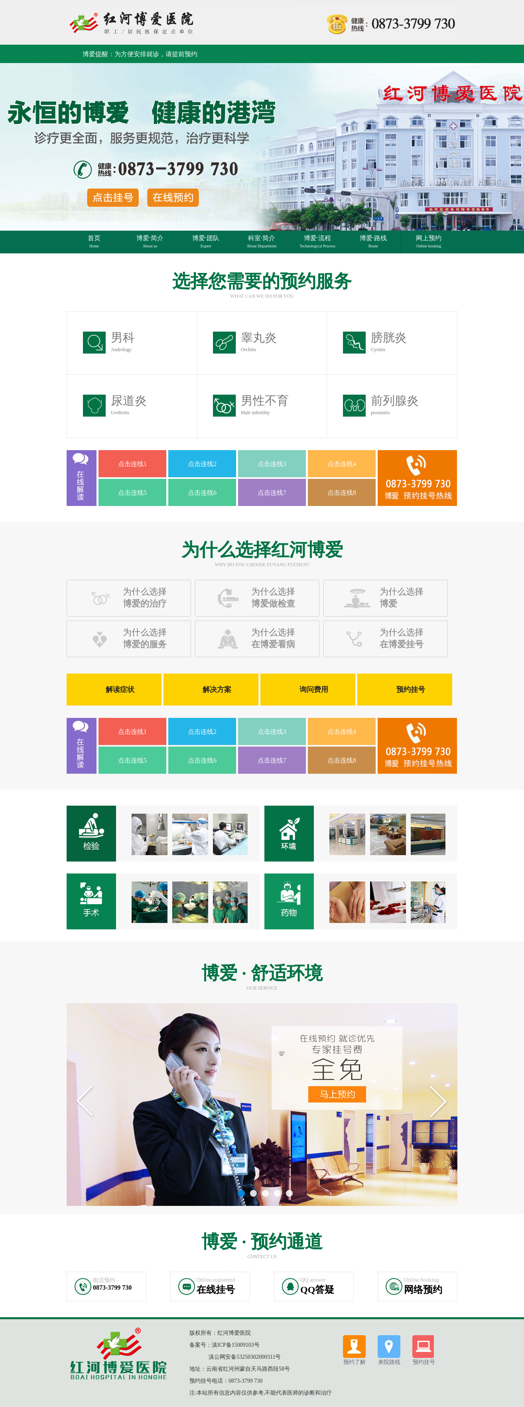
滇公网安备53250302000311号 (245, 1357)
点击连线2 (202, 463)
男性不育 (265, 404)
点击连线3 (272, 463)
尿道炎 (129, 404)
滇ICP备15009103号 (236, 1345)
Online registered (216, 1280)
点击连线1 (132, 463)
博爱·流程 (317, 241)
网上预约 (428, 241)
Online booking (421, 1280)
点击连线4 (341, 463)
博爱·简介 (150, 241)
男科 (123, 341)
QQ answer (312, 1280)
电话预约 (104, 1280)
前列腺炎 (395, 404)
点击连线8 (341, 492)
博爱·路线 (373, 241)
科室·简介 (262, 241)
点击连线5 (132, 492)
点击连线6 (202, 492)
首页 (94, 241)
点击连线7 (272, 492)
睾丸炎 (259, 341)
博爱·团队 (205, 241)
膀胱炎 (389, 341)
